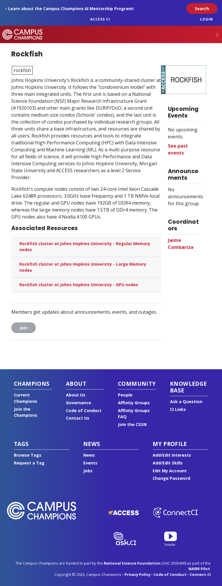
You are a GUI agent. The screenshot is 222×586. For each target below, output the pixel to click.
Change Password (171, 478)
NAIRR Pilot (199, 568)
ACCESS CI (100, 19)
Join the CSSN (132, 424)
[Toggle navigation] (217, 34)
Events (90, 463)
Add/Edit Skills (168, 463)
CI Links (178, 409)
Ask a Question (186, 401)
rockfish (22, 70)
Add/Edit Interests (172, 455)
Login (206, 19)
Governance (78, 402)
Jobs (87, 470)
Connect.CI (200, 574)
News (89, 455)
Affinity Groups (134, 402)
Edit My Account (170, 470)
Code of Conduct (83, 410)
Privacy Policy (137, 574)
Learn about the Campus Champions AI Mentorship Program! (71, 8)
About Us (75, 395)
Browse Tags (27, 455)
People (125, 395)
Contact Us (77, 418)
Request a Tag (29, 463)
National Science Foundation (132, 563)
